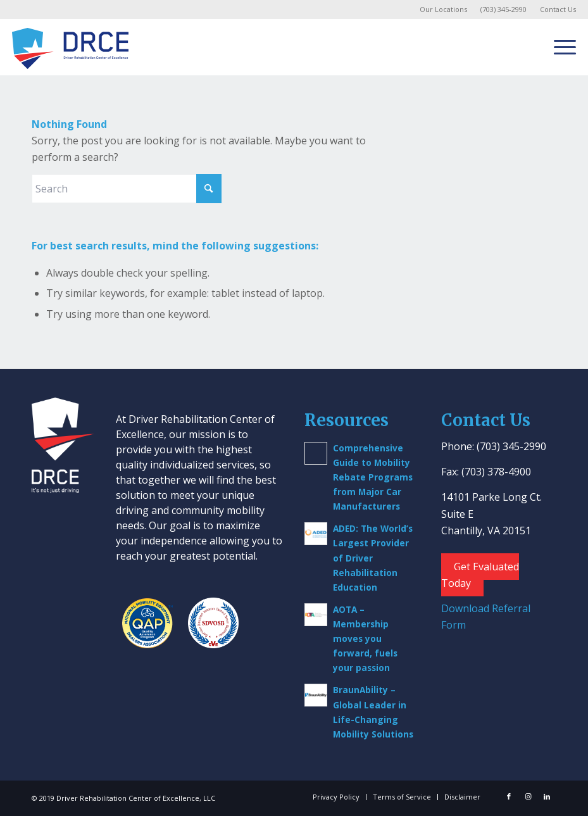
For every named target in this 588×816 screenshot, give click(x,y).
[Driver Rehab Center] (70, 46)
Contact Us (558, 9)
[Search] (127, 188)
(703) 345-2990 (503, 9)
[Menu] (558, 46)
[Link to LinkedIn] (546, 796)
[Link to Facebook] (508, 796)
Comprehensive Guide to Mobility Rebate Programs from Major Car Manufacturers (373, 477)
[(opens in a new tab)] (315, 533)
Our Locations (443, 9)
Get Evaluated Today (480, 575)
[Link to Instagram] (527, 796)
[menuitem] (443, 9)
